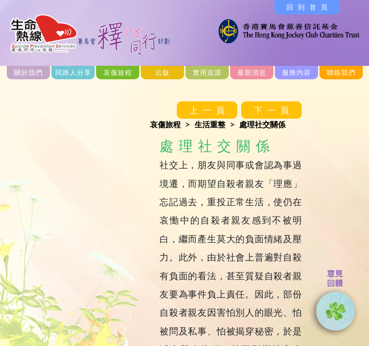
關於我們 (28, 72)
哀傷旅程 (117, 72)
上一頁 (209, 110)
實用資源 (207, 72)
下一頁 (274, 110)
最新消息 (251, 72)
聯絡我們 (341, 72)
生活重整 (210, 124)
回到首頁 (309, 7)
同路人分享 (73, 72)
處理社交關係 (262, 124)
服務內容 (296, 72)
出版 (162, 72)
